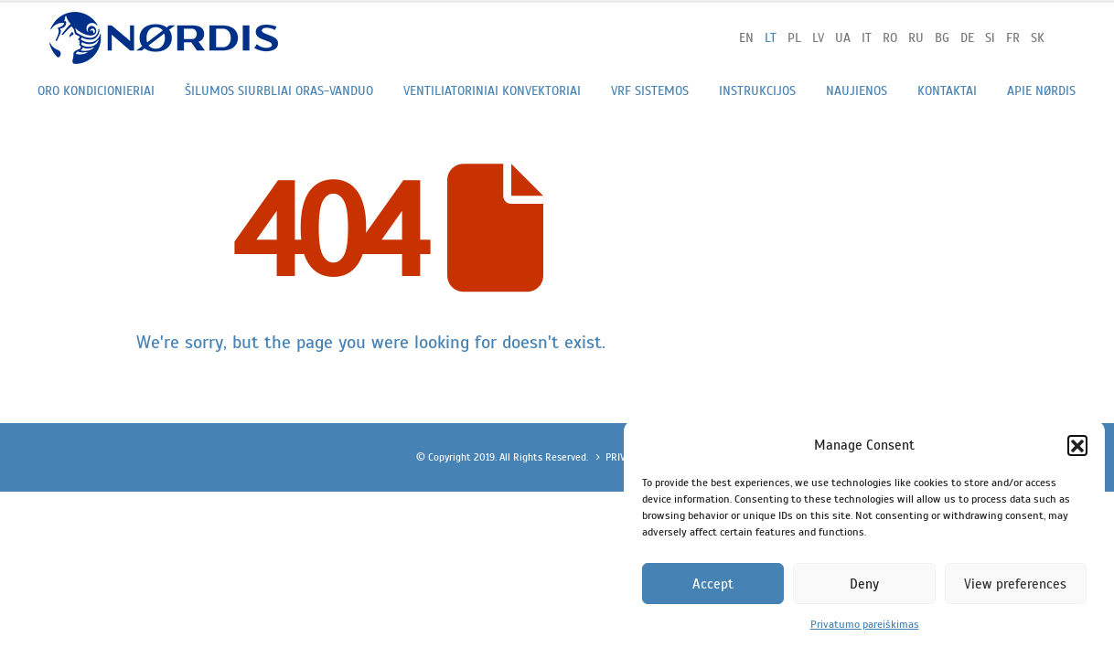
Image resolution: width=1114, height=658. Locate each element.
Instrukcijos (757, 91)
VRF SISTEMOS (650, 91)
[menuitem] (746, 38)
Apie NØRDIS (1041, 91)
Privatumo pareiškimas (864, 624)
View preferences (1015, 584)
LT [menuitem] (771, 38)
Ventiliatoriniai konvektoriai (492, 91)
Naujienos (856, 91)
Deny (864, 584)
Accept (713, 584)
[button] (1077, 445)
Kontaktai (947, 91)
